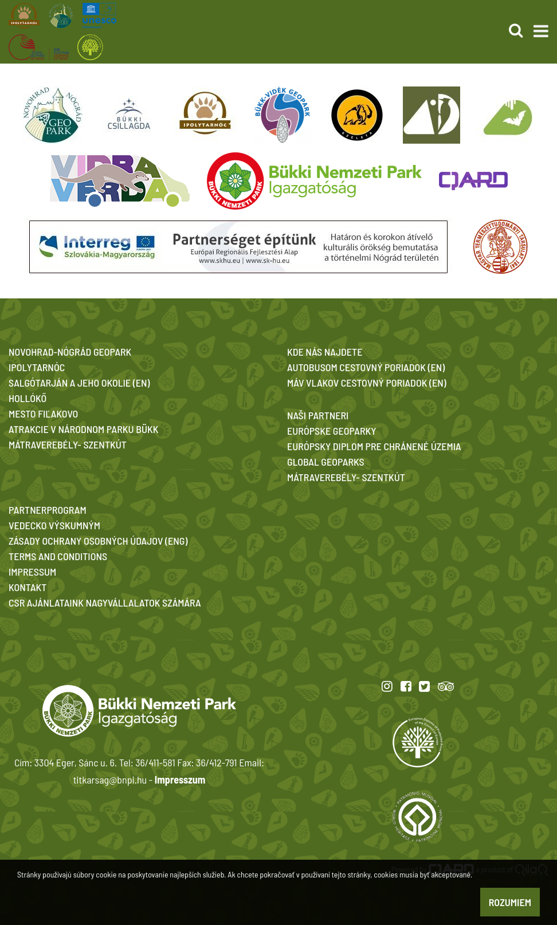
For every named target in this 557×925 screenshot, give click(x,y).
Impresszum (180, 779)
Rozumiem (510, 902)
